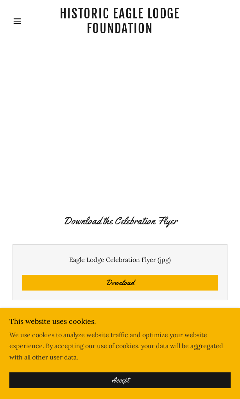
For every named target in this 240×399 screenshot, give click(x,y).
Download (120, 282)
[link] (120, 21)
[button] (26, 21)
